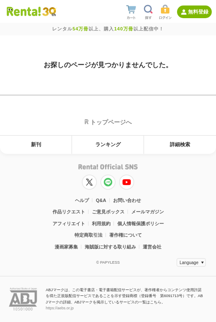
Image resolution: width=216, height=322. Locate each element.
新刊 (36, 144)
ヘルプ (82, 200)
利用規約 (101, 223)
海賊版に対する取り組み (110, 246)
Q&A (101, 200)
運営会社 (152, 246)
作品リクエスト (69, 211)
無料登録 (198, 12)
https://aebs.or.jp (60, 308)
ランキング (108, 144)
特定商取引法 (88, 234)
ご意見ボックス (108, 211)
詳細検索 (180, 144)
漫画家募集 (66, 246)
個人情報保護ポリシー (140, 223)
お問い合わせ (127, 200)
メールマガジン (147, 211)
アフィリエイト (69, 223)
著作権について (125, 234)
